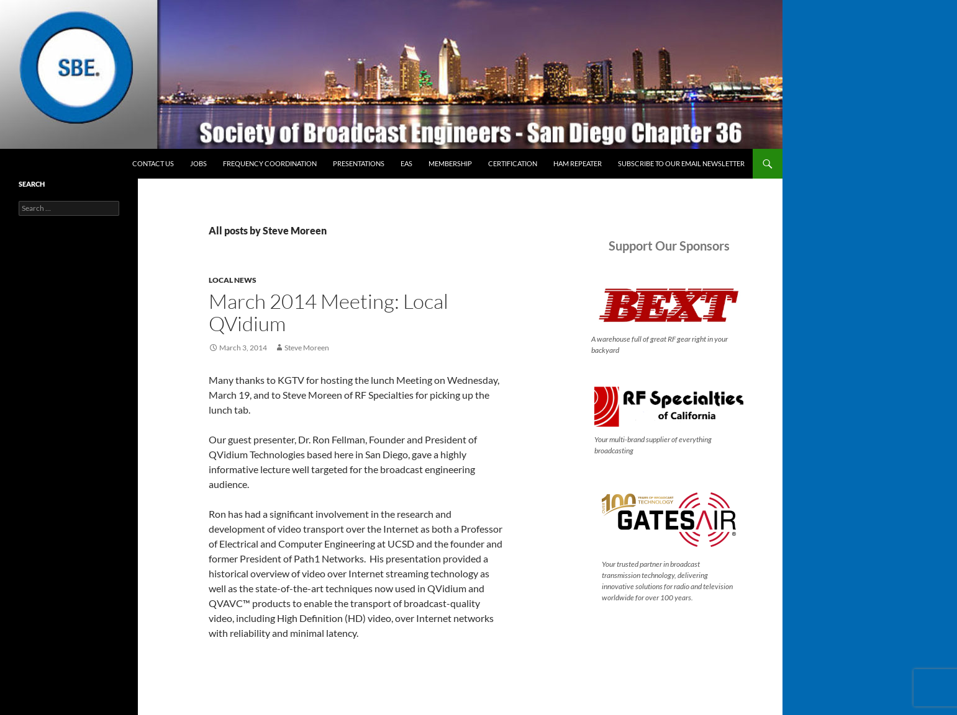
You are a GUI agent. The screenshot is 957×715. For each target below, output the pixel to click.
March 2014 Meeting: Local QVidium (328, 312)
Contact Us (153, 163)
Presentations (358, 163)
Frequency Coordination (270, 163)
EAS (406, 163)
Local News (232, 280)
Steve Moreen (306, 347)
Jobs (198, 163)
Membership (450, 163)
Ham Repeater (577, 163)
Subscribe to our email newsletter (681, 163)
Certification (512, 163)
